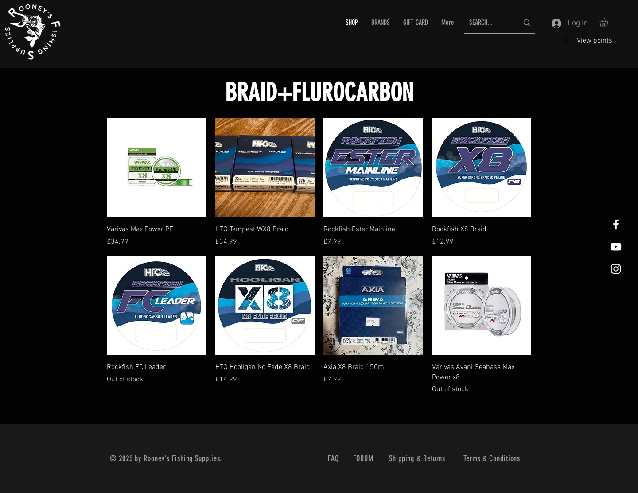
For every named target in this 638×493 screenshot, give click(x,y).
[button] (381, 22)
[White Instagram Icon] (615, 269)
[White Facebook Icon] (615, 224)
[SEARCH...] (487, 22)
